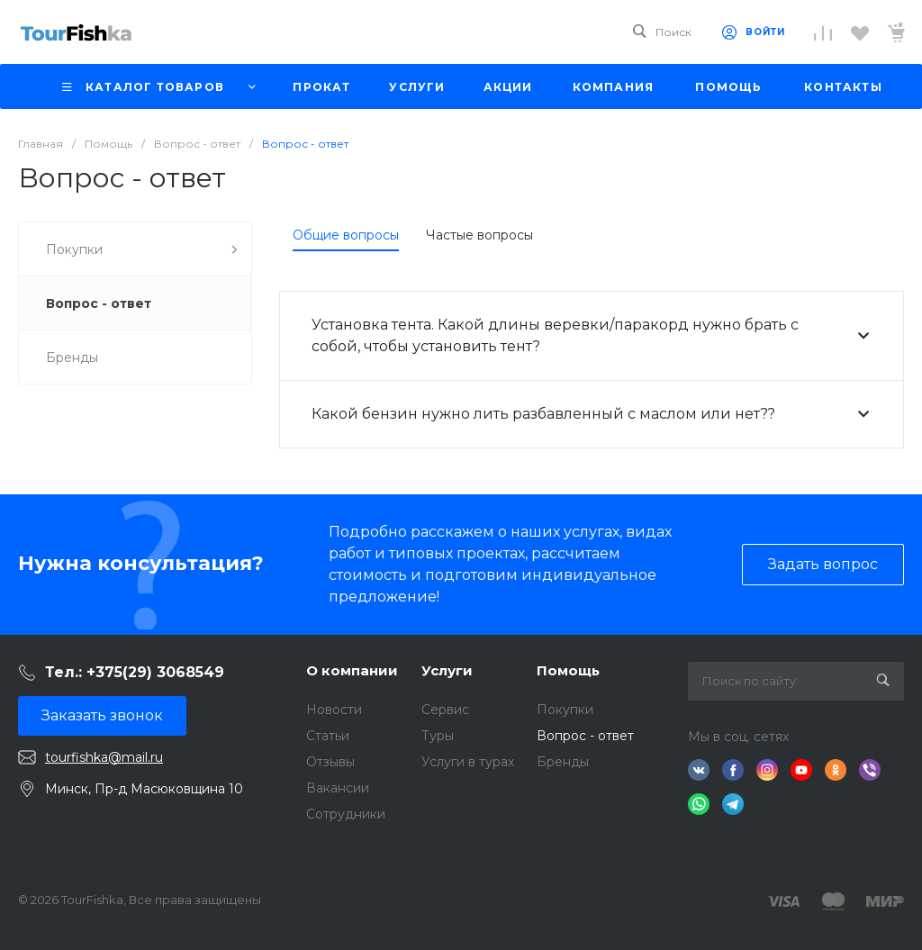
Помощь (568, 670)
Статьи (327, 736)
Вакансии (337, 788)
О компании (352, 670)
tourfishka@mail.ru (104, 757)
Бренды (563, 762)
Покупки (565, 709)
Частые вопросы (479, 235)
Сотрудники (345, 814)
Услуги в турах (467, 762)
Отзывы (330, 762)
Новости (334, 709)
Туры (437, 736)
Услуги (447, 670)
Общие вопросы (346, 235)
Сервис (445, 709)
